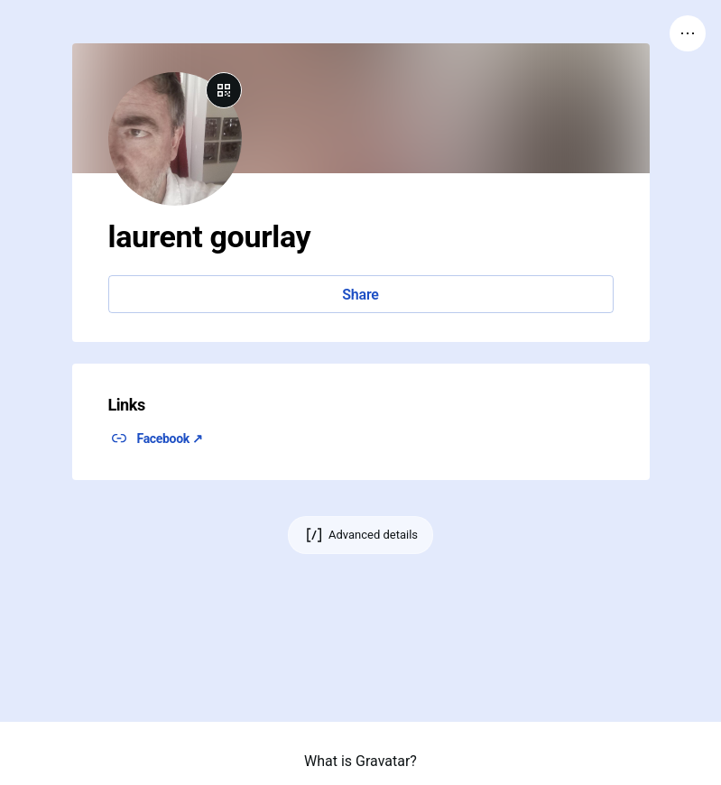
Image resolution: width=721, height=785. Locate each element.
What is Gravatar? (360, 761)
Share (360, 294)
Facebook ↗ (170, 438)
